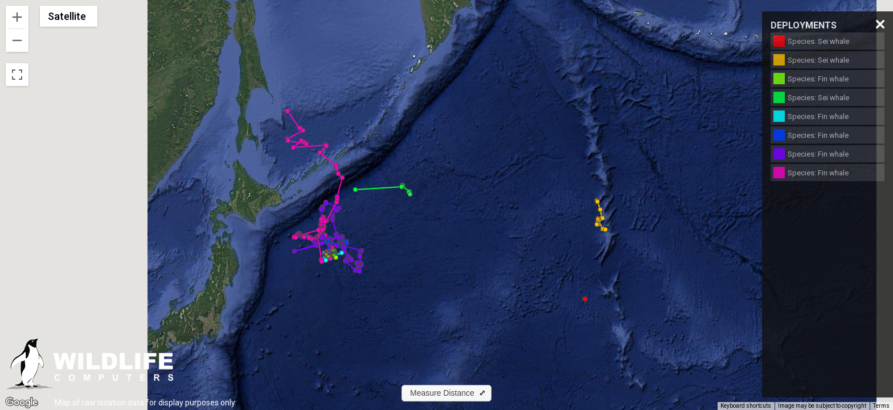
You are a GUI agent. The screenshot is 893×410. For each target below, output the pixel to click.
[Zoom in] (17, 17)
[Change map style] (68, 16)
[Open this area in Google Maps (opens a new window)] (21, 402)
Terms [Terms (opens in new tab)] (881, 406)
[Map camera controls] (876, 385)
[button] (585, 299)
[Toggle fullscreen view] (17, 74)
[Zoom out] (17, 40)
